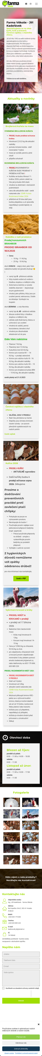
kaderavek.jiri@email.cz (16, 929)
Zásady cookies (9, 1053)
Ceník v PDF (21, 578)
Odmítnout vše (21, 1043)
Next (39, 50)
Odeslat (21, 1001)
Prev (3, 50)
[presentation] (16, 993)
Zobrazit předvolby (21, 1049)
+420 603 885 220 (14, 923)
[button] (39, 1024)
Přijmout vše (21, 1037)
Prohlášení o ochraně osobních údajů (26, 1053)
